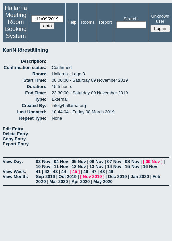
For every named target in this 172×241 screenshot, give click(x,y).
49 (110, 171)
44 (63, 171)
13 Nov (96, 166)
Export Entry (16, 143)
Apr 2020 (80, 181)
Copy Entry (14, 138)
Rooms (87, 22)
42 (47, 171)
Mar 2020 (58, 181)
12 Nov (79, 166)
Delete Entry (15, 133)
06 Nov (96, 161)
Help (72, 22)
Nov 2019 (92, 176)
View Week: (14, 171)
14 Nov (114, 166)
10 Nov (43, 166)
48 (102, 171)
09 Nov (153, 161)
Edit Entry (13, 128)
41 (38, 171)
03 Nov (43, 161)
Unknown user (160, 19)
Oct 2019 (68, 176)
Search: (131, 18)
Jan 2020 (140, 176)
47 (94, 171)
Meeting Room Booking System (16, 25)
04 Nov (61, 161)
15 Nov (132, 166)
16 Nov (150, 166)
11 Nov (61, 166)
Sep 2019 (45, 176)
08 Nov (132, 161)
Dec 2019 (117, 176)
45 (74, 171)
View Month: (15, 176)
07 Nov (114, 161)
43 (55, 171)
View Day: (13, 161)
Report (105, 22)
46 (85, 171)
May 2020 (103, 181)
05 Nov (79, 161)
